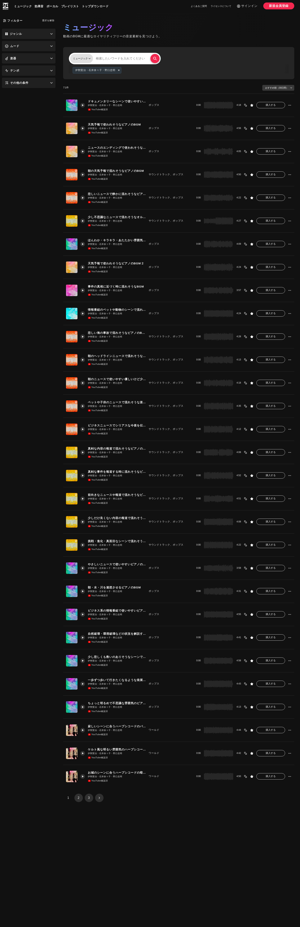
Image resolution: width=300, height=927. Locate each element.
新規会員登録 (279, 5)
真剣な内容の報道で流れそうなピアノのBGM (117, 448)
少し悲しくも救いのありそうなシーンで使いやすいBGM (117, 656)
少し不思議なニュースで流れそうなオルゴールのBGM (117, 217)
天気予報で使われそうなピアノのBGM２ (116, 263)
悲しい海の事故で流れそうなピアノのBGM (117, 332)
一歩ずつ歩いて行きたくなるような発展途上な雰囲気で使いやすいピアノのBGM (117, 680)
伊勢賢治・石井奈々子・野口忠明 (105, 105)
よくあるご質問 (199, 6)
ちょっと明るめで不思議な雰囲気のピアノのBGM (117, 703)
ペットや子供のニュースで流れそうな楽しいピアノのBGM (117, 402)
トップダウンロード (95, 6)
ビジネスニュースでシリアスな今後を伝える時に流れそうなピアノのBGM (117, 425)
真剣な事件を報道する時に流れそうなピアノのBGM (117, 471)
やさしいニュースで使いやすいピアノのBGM (117, 564)
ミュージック (23, 6)
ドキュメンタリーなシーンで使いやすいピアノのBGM (117, 101)
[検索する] (155, 58)
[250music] (5, 6)
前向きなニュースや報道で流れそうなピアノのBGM (117, 494)
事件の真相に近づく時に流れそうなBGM (116, 286)
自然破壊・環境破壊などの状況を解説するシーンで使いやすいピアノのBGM (117, 633)
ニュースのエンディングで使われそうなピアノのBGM (117, 147)
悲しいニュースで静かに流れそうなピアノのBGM (117, 194)
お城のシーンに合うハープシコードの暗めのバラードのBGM (117, 772)
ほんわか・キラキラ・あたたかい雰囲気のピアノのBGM (117, 240)
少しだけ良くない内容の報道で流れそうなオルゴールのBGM (117, 518)
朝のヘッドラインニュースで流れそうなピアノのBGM (117, 356)
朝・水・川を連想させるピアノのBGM (114, 587)
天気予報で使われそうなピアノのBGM (114, 124)
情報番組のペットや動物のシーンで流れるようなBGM (117, 309)
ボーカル (52, 6)
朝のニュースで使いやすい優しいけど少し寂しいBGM (117, 379)
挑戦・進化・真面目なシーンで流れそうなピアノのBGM (117, 541)
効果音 (39, 6)
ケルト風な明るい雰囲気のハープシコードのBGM (117, 749)
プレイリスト (70, 6)
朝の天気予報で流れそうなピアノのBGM (116, 170)
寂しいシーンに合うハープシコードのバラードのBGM (117, 726)
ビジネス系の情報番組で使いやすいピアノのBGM (117, 610)
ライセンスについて (221, 6)
